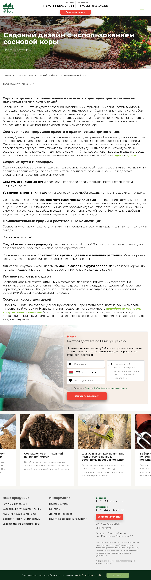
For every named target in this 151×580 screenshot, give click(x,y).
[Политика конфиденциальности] (68, 519)
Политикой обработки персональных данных (106, 388)
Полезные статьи (15, 50)
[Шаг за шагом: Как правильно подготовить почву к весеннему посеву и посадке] (104, 450)
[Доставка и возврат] (60, 514)
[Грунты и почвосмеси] (15, 504)
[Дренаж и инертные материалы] (22, 519)
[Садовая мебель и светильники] (21, 524)
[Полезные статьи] (59, 504)
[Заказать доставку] (87, 396)
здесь (119, 155)
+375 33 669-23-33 (58, 5)
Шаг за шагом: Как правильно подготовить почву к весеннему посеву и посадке (103, 456)
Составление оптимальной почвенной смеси (43, 455)
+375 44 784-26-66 (92, 5)
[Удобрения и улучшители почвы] (22, 509)
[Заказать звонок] (75, 12)
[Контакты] (54, 509)
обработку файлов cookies (90, 575)
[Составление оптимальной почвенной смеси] (47, 450)
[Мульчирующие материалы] (19, 514)
